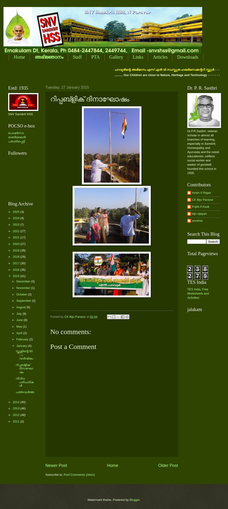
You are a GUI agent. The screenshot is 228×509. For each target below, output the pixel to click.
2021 (16, 237)
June (20, 320)
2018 (16, 256)
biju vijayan (199, 213)
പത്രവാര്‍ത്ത (25, 392)
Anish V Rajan (201, 192)
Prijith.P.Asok (200, 206)
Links (138, 57)
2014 (16, 402)
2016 (16, 269)
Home (19, 57)
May (19, 326)
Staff (77, 57)
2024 (16, 218)
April (19, 333)
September (24, 300)
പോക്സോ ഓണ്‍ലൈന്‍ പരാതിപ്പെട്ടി (17, 137)
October (22, 294)
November (23, 288)
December (23, 281)
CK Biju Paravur (202, 199)
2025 (16, 212)
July (19, 313)
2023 (16, 224)
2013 (16, 408)
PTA (95, 57)
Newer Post (56, 465)
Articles (160, 57)
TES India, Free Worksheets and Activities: (198, 293)
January (22, 346)
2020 (16, 244)
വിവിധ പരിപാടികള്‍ (25, 382)
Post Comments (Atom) (79, 474)
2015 (16, 276)
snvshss (197, 220)
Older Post (168, 465)
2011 (16, 421)
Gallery (116, 57)
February (22, 339)
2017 (16, 263)
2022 (16, 231)
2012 (16, 415)
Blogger (135, 500)
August (21, 307)
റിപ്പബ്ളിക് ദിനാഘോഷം (24, 368)
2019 (16, 250)
